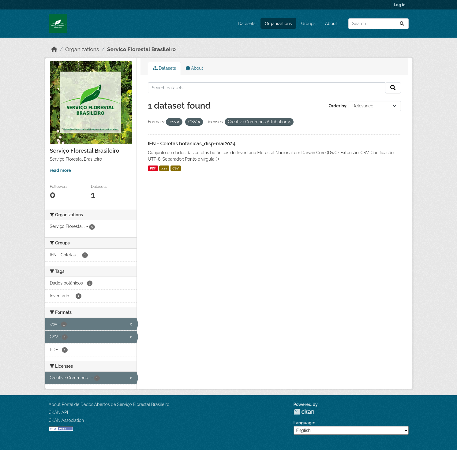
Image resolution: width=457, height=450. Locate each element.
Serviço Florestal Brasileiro (141, 49)
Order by (337, 105)
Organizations (278, 23)
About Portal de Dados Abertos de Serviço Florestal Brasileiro (109, 404)
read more (60, 170)
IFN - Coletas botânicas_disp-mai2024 (191, 144)
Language (304, 422)
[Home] (54, 49)
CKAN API (58, 412)
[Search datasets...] (378, 23)
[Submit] (402, 23)
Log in (400, 4)
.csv (164, 168)
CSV (175, 168)
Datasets (246, 23)
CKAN (304, 411)
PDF (153, 168)
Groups (308, 23)
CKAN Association (66, 420)
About (331, 23)
